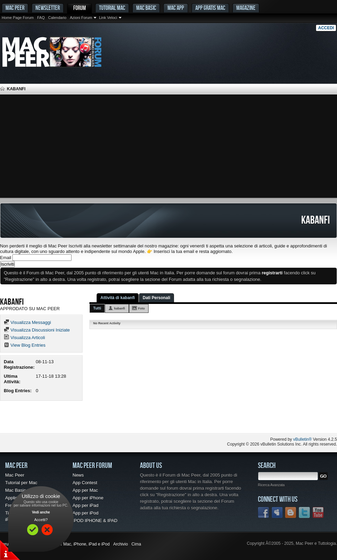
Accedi (326, 28)
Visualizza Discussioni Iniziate (37, 330)
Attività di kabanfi (117, 297)
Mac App (175, 7)
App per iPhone (88, 497)
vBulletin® (302, 439)
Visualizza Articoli (24, 337)
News (78, 475)
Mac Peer (14, 475)
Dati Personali (156, 297)
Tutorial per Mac (21, 482)
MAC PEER (15, 7)
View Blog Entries (24, 345)
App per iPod (85, 513)
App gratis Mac (210, 7)
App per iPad (85, 505)
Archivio (120, 544)
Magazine (246, 7)
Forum (79, 7)
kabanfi (119, 308)
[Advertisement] (168, 146)
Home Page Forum (18, 18)
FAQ (41, 18)
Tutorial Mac (112, 7)
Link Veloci (108, 18)
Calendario (57, 18)
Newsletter (47, 7)
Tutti (97, 308)
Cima (136, 544)
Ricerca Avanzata (271, 485)
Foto (141, 308)
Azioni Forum (81, 18)
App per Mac (85, 490)
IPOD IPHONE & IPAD (95, 520)
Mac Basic (146, 7)
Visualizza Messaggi (27, 322)
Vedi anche (41, 512)
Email (5, 257)
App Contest (85, 482)
